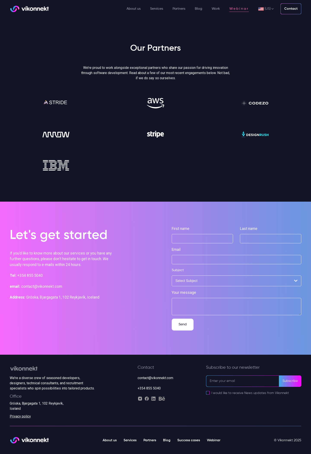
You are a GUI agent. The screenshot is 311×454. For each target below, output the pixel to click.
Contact (291, 9)
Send (183, 324)
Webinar (239, 9)
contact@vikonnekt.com (155, 378)
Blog (198, 9)
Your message (184, 292)
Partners (179, 9)
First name (180, 228)
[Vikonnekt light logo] (29, 9)
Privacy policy (20, 416)
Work (216, 9)
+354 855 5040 (149, 388)
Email (176, 249)
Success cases (188, 440)
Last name (248, 228)
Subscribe (290, 381)
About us (134, 9)
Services (156, 9)
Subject (178, 270)
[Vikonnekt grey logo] (57, 370)
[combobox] (236, 280)
